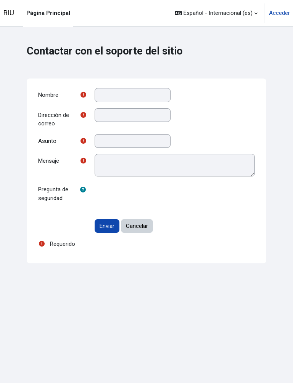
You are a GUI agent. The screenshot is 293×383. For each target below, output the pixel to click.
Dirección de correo (53, 119)
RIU (8, 13)
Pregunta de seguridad (53, 194)
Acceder (279, 13)
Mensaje (48, 160)
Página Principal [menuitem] (48, 13)
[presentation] (153, 197)
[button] (216, 13)
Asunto (47, 141)
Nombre (48, 94)
